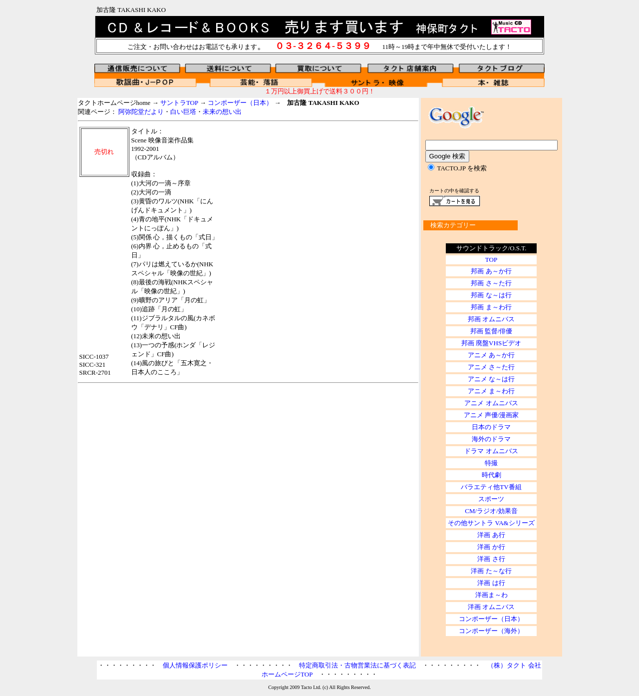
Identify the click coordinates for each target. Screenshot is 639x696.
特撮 (491, 463)
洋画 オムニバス (491, 607)
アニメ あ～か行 (491, 355)
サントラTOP (179, 102)
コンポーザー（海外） (491, 631)
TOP (491, 259)
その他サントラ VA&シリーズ (491, 523)
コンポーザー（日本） (240, 102)
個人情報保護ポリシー (195, 665)
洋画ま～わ (491, 595)
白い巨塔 (183, 111)
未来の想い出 (222, 111)
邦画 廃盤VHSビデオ (491, 343)
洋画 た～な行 (491, 571)
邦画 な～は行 (491, 295)
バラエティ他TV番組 (491, 487)
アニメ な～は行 (491, 379)
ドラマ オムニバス (491, 451)
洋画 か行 (491, 547)
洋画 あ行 (491, 535)
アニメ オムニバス (491, 403)
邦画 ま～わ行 (491, 307)
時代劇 (491, 475)
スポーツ (491, 499)
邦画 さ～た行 (491, 283)
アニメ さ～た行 (491, 367)
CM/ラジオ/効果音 (491, 511)
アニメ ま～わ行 (491, 391)
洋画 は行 (491, 583)
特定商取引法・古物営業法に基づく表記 (357, 665)
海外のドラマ (491, 439)
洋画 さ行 (491, 559)
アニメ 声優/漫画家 (491, 415)
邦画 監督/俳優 (491, 331)
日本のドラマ (491, 427)
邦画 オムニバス (491, 319)
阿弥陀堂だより (141, 111)
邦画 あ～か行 (491, 271)
